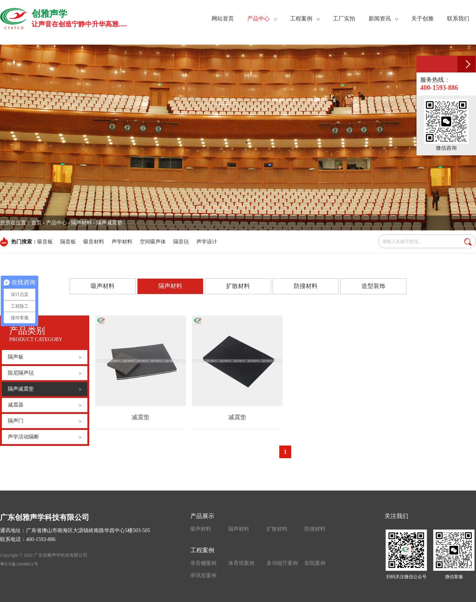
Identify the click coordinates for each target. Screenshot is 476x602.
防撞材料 (306, 286)
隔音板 (68, 242)
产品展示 (202, 516)
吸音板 (45, 242)
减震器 (44, 405)
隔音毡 (181, 242)
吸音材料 (93, 242)
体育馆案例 (241, 563)
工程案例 (202, 550)
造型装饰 (373, 286)
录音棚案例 (203, 563)
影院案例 (315, 563)
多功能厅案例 (282, 563)
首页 (36, 223)
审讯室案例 (203, 575)
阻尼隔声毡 (44, 373)
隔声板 (44, 357)
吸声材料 (103, 286)
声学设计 (206, 242)
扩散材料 (238, 286)
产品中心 (56, 223)
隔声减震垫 (44, 389)
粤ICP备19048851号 (19, 564)
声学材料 (122, 242)
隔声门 (44, 421)
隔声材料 (170, 286)
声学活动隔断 (44, 437)
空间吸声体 (153, 242)
